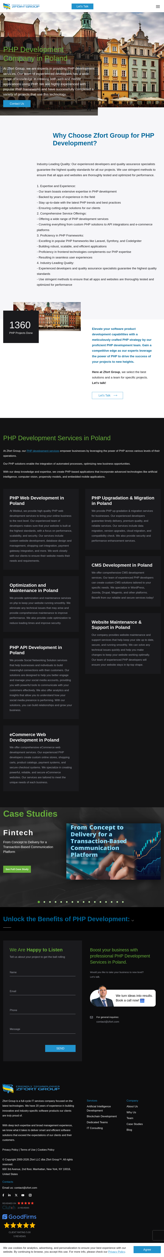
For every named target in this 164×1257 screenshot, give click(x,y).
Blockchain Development (102, 1116)
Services (92, 1100)
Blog (129, 1129)
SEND (60, 1048)
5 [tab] (61, 902)
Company (132, 1100)
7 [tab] (72, 902)
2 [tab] (44, 902)
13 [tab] (106, 902)
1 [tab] (39, 902)
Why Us (131, 1112)
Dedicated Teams (97, 1122)
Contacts (7, 1181)
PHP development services (43, 450)
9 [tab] (83, 902)
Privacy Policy (116, 1251)
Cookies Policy (46, 1149)
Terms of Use (27, 1149)
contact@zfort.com (107, 1021)
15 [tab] (117, 902)
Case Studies (135, 1124)
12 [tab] (100, 902)
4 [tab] (55, 902)
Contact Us (17, 103)
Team (130, 1118)
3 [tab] (50, 902)
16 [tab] (123, 902)
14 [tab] (111, 902)
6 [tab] (67, 902)
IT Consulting (95, 1128)
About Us (132, 1106)
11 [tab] (95, 902)
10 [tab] (89, 902)
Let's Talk (82, 6)
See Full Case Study (17, 869)
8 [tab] (78, 902)
